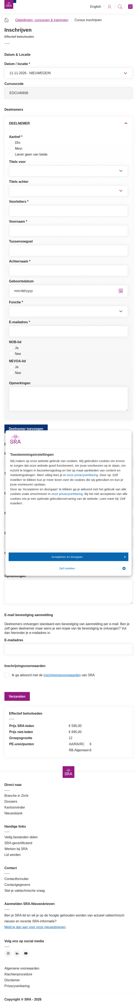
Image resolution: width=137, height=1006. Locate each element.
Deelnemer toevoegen (26, 429)
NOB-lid (15, 342)
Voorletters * (19, 201)
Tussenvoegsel (21, 241)
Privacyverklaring (17, 986)
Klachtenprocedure (18, 974)
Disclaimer (12, 980)
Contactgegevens (17, 885)
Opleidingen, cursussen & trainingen (41, 20)
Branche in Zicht (16, 795)
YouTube (25, 953)
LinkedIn (17, 953)
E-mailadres (13, 640)
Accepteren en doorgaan (88, 556)
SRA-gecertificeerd (18, 843)
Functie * (16, 302)
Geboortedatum (21, 281)
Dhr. (15, 142)
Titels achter (19, 181)
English (95, 6)
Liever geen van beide (28, 154)
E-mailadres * (19, 322)
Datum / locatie (17, 64)
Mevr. (16, 148)
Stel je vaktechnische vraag (24, 890)
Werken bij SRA (16, 849)
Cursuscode (14, 84)
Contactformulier (16, 879)
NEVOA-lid (17, 361)
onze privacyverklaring (82, 475)
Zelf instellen (92, 568)
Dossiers (10, 801)
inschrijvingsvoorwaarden (62, 675)
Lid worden (12, 855)
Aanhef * (15, 137)
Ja (13, 348)
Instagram (8, 953)
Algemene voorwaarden (21, 968)
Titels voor (17, 162)
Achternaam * (19, 261)
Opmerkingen (19, 383)
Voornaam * (18, 221)
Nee (15, 354)
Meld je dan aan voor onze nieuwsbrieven (35, 927)
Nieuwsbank (13, 813)
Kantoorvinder (14, 807)
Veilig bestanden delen (21, 837)
